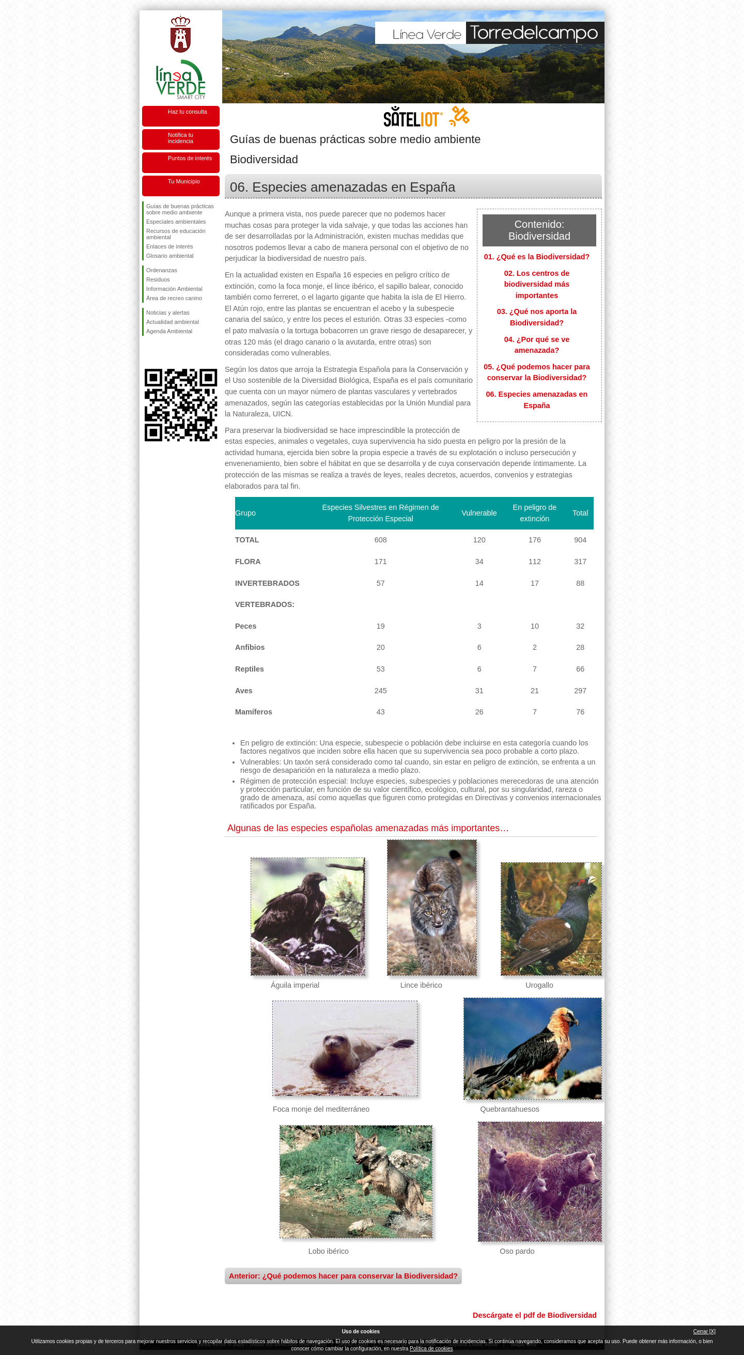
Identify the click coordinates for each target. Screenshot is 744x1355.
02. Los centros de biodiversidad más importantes (536, 284)
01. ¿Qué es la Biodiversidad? (537, 257)
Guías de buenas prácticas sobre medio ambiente (180, 209)
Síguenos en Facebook (148, 352)
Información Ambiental (174, 289)
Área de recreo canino (174, 298)
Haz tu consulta (187, 111)
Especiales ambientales (176, 222)
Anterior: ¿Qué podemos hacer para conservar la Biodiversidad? (343, 1276)
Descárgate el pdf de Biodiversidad (535, 1315)
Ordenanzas (161, 270)
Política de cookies (431, 1348)
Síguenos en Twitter (165, 352)
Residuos (158, 279)
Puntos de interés (190, 158)
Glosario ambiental (170, 256)
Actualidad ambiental (172, 322)
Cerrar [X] (704, 1331)
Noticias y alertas (168, 312)
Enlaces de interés (169, 246)
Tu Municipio (184, 181)
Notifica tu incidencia (180, 138)
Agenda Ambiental (169, 331)
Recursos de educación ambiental (176, 234)
